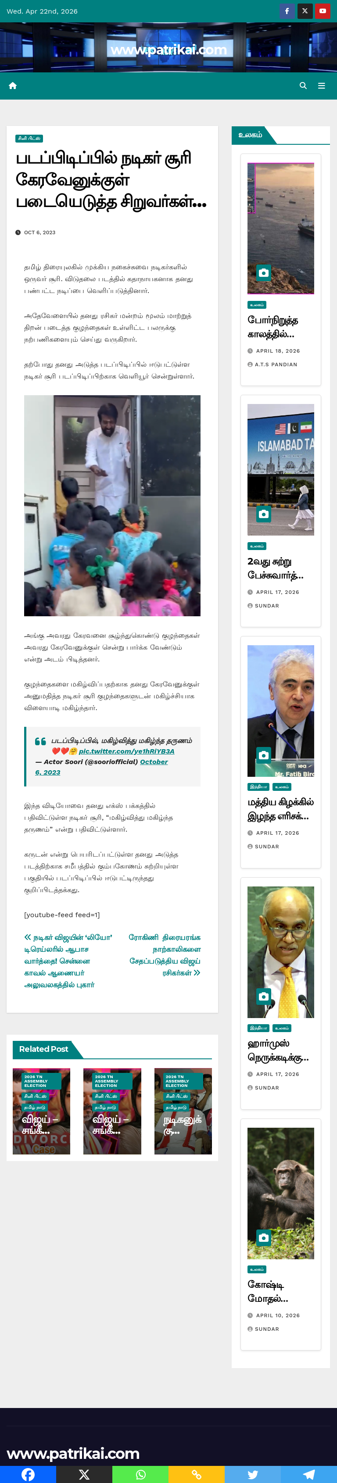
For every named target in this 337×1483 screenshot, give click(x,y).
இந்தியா (258, 787)
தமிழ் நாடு (34, 1107)
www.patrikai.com (168, 50)
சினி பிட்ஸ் (29, 138)
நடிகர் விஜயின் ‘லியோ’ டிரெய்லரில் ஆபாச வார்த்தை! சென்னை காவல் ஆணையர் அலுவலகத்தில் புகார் (68, 961)
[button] (303, 86)
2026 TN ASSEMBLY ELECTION (35, 1081)
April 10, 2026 (278, 1315)
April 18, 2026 (278, 351)
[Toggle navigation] (321, 86)
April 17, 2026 (277, 592)
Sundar (263, 606)
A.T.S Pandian (272, 364)
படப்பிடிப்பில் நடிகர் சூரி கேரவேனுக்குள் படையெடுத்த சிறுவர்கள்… (110, 180)
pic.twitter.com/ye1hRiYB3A (127, 751)
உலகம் (257, 304)
